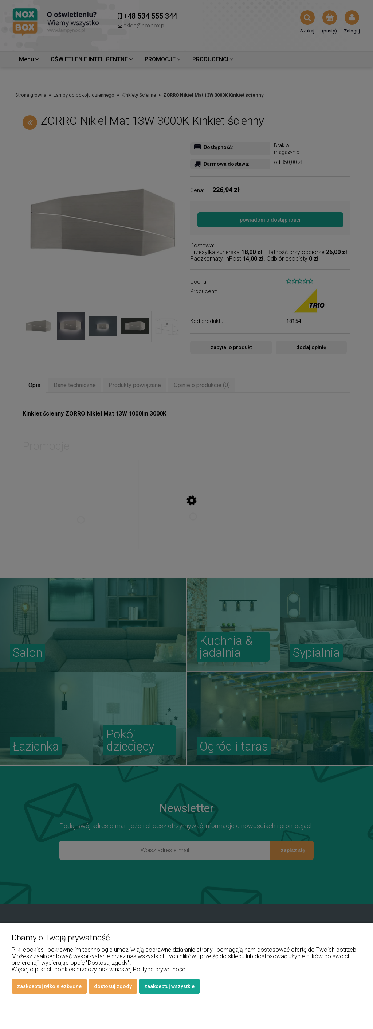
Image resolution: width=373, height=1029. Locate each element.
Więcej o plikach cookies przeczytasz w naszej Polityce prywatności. (100, 969)
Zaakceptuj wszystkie (169, 986)
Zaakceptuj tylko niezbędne (49, 986)
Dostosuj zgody (113, 986)
